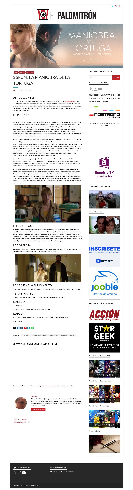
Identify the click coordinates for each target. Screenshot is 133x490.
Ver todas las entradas (38, 409)
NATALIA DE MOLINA (67, 335)
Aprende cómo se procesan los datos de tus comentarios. (56, 386)
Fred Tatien (25, 335)
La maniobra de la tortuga (39, 335)
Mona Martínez (53, 335)
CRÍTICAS (21, 72)
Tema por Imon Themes (31, 485)
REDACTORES (30, 72)
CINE (16, 72)
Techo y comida (70, 101)
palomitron (19, 90)
